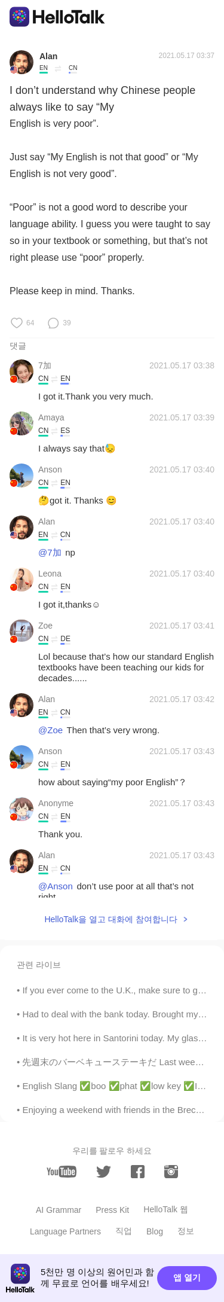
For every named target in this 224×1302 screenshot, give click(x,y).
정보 (185, 1231)
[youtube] (61, 1172)
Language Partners (65, 1231)
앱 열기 (187, 1277)
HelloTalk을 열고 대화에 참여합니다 (110, 919)
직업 (123, 1231)
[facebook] (138, 1171)
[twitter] (103, 1172)
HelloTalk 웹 (165, 1209)
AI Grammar (58, 1210)
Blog (154, 1231)
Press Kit (112, 1210)
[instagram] (171, 1171)
